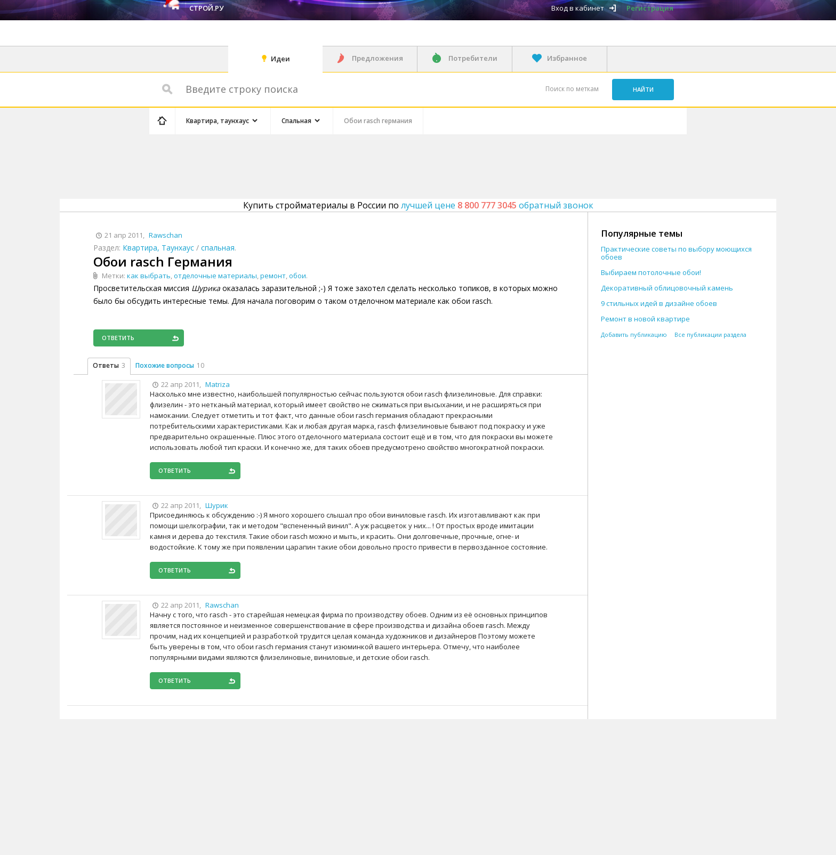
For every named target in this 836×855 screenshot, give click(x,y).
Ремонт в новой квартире (645, 319)
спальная (218, 248)
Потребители (472, 58)
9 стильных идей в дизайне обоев (659, 304)
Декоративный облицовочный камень (667, 288)
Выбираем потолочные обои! (651, 273)
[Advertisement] (351, 165)
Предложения (377, 58)
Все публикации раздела (710, 334)
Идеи (280, 58)
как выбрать (149, 275)
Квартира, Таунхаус (158, 248)
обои (297, 275)
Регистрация (649, 8)
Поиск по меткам (572, 88)
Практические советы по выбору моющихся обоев (676, 253)
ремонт (273, 275)
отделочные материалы (215, 275)
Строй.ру (206, 8)
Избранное (567, 58)
